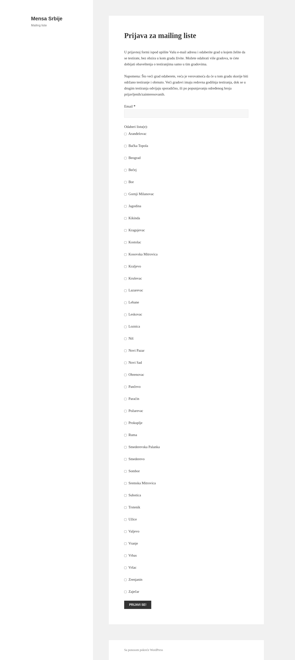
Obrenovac (134, 375)
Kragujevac (134, 230)
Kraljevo (132, 266)
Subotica (132, 495)
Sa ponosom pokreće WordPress (143, 650)
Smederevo (134, 459)
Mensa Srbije (46, 18)
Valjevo (131, 531)
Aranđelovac (135, 134)
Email (129, 106)
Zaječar (131, 592)
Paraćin (131, 399)
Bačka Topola (136, 146)
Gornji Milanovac (139, 194)
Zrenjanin (133, 579)
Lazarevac (133, 290)
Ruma (130, 435)
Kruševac (133, 278)
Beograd (132, 158)
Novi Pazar (134, 350)
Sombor (132, 471)
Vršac (130, 567)
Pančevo (132, 387)
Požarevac (133, 411)
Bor (129, 182)
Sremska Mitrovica (140, 483)
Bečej (130, 170)
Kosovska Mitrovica (140, 254)
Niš (128, 338)
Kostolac (132, 242)
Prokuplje (133, 423)
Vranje (131, 543)
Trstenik (132, 507)
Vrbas (130, 555)
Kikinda (132, 218)
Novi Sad (133, 362)
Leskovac (133, 314)
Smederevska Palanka (142, 447)
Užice (130, 519)
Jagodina (132, 206)
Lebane (131, 302)
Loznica (132, 326)
